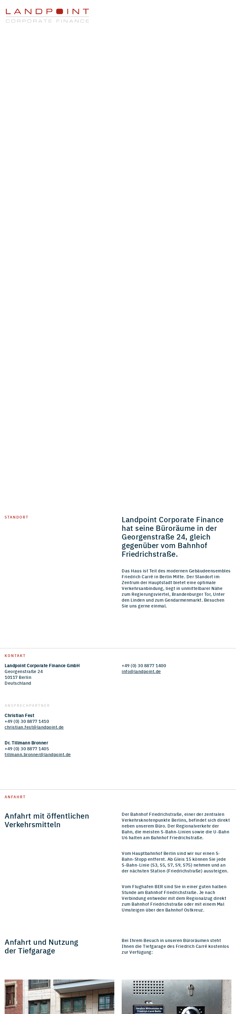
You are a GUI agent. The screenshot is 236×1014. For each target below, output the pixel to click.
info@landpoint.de (141, 671)
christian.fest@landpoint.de (34, 727)
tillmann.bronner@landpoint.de (38, 754)
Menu (223, 12)
